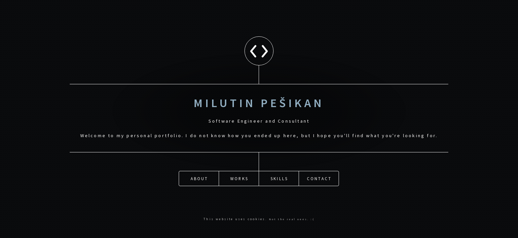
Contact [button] (319, 177)
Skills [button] (279, 177)
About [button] (199, 177)
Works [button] (239, 177)
